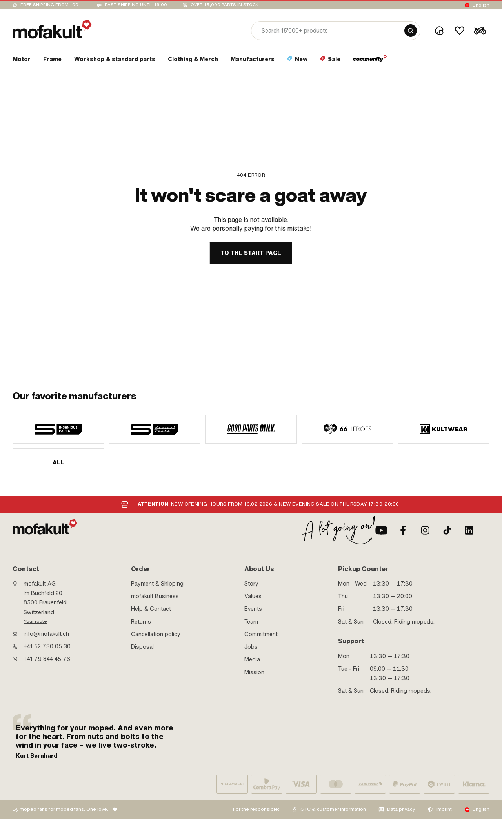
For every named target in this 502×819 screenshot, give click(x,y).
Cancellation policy (155, 634)
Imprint (444, 809)
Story (251, 584)
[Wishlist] (459, 30)
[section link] (21, 60)
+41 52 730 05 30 (47, 646)
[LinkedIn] (469, 530)
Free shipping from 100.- (51, 4)
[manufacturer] (58, 429)
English (481, 5)
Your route (35, 621)
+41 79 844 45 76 (47, 659)
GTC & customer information (333, 809)
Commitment (261, 634)
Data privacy (401, 809)
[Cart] (480, 30)
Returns (141, 622)
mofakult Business (155, 596)
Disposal (142, 647)
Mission (254, 672)
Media (252, 659)
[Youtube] (381, 530)
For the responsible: (256, 809)
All (58, 462)
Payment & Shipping (157, 584)
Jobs (251, 647)
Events (253, 609)
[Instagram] (425, 530)
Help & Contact (151, 609)
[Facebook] (403, 530)
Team (251, 622)
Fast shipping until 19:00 (136, 4)
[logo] (52, 29)
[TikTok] (447, 530)
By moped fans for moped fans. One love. (60, 809)
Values (253, 596)
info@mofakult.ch (46, 634)
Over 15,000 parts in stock (224, 4)
